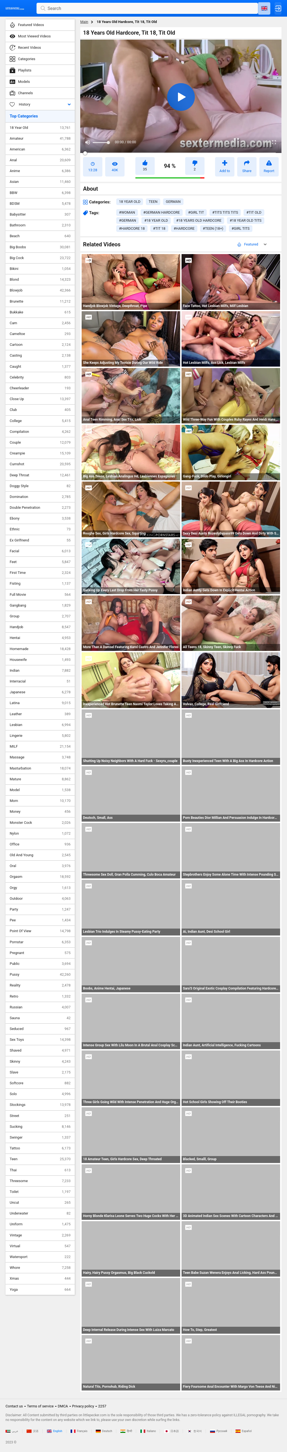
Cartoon (40, 344)
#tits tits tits (225, 212)
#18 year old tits (246, 220)
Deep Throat (40, 475)
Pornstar (40, 942)
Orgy (40, 887)
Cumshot (40, 464)
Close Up (40, 399)
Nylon (40, 833)
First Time (40, 572)
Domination (40, 496)
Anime (40, 170)
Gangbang (40, 605)
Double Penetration (40, 507)
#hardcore (184, 228)
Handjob (40, 627)
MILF (40, 746)
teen (153, 202)
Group (40, 616)
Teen (40, 1159)
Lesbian (40, 724)
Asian (40, 181)
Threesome (40, 1181)
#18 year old (156, 220)
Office (40, 844)
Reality (40, 985)
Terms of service (40, 1406)
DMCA (63, 1406)
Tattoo (40, 1148)
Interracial (40, 681)
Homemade (40, 648)
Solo (40, 1093)
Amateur (40, 138)
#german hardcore (161, 212)
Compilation (40, 431)
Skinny (40, 1061)
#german (127, 220)
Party (40, 909)
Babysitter (40, 214)
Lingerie (40, 735)
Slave (40, 1072)
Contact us (14, 1406)
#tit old (253, 212)
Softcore (40, 1083)
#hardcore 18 (132, 228)
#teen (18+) (213, 228)
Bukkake (40, 312)
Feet (40, 561)
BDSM (40, 203)
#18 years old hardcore (198, 220)
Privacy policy (83, 1406)
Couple (40, 442)
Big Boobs (40, 247)
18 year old (129, 202)
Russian (40, 1007)
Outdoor (40, 898)
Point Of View (40, 931)
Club (40, 409)
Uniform (40, 1224)
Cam (40, 323)
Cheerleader (40, 388)
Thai (40, 1170)
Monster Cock (40, 822)
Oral (40, 865)
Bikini (40, 268)
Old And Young (40, 855)
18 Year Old (40, 127)
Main (84, 22)
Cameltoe (40, 333)
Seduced (40, 1028)
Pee (40, 920)
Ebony (40, 518)
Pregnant (40, 952)
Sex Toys (40, 1039)
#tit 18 (159, 228)
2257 (102, 1406)
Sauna (40, 1018)
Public (40, 963)
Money (40, 811)
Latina (40, 703)
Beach (40, 236)
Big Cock (40, 257)
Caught (40, 366)
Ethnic (40, 529)
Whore (40, 1267)
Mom (40, 800)
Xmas (40, 1278)
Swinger (40, 1137)
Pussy (40, 974)
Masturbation (40, 768)
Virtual (40, 1246)
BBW (40, 192)
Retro (40, 996)
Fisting (40, 583)
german (173, 202)
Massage (40, 757)
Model (40, 790)
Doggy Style (40, 486)
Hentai (40, 637)
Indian (40, 670)
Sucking (40, 1126)
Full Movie (40, 594)
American (40, 149)
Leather (40, 714)
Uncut (40, 1202)
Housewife (40, 659)
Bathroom (40, 225)
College (40, 420)
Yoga (40, 1289)
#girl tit (196, 212)
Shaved (40, 1050)
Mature (40, 779)
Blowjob (40, 290)
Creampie (40, 453)
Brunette (40, 301)
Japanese (40, 692)
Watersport (40, 1256)
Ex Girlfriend (40, 540)
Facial (40, 551)
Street (40, 1115)
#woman (127, 212)
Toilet (40, 1191)
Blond (40, 279)
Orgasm (40, 876)
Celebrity (40, 377)
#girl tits (241, 228)
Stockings (40, 1104)
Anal (40, 160)
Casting (40, 355)
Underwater (40, 1213)
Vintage (40, 1235)
